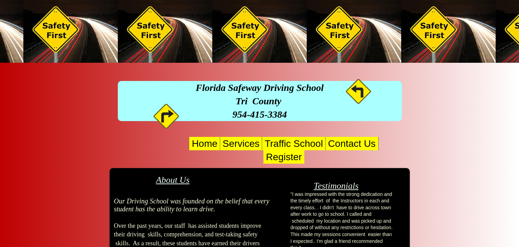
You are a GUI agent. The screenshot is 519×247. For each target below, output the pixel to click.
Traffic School (293, 143)
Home (204, 143)
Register (284, 157)
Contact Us (352, 143)
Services (241, 143)
